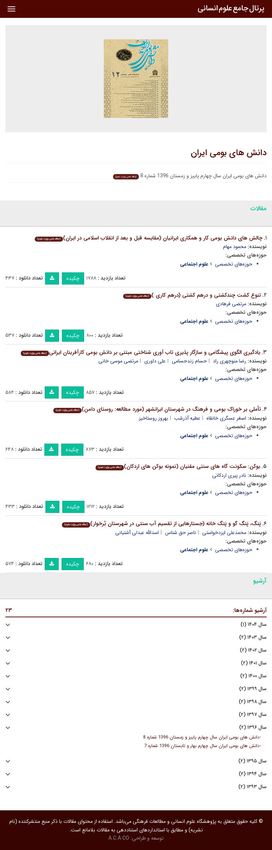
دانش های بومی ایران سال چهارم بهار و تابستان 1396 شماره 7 (201, 746)
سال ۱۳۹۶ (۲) (253, 727)
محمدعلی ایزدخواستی (224, 533)
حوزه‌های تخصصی (233, 264)
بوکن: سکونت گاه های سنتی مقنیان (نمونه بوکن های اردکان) (178, 466)
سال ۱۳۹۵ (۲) (252, 761)
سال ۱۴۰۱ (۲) (254, 663)
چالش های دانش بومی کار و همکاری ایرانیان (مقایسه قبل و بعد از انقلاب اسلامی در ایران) (148, 238)
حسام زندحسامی (189, 361)
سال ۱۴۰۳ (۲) (253, 637)
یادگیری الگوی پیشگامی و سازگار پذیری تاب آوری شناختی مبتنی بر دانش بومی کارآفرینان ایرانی (140, 352)
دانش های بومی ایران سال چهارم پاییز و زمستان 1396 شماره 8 (201, 737)
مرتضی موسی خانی (118, 361)
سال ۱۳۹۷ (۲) (253, 714)
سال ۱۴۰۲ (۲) (253, 650)
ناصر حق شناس (180, 533)
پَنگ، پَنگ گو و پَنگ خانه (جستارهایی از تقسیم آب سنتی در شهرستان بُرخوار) (161, 523)
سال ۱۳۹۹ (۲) (253, 689)
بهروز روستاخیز (153, 418)
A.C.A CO (118, 838)
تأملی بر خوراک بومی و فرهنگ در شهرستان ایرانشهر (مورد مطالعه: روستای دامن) (157, 409)
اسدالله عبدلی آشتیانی (137, 533)
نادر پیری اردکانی (229, 475)
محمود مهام (234, 247)
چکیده (73, 278)
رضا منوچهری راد (229, 361)
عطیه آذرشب (187, 418)
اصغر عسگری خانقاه (226, 418)
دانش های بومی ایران (229, 153)
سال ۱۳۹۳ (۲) (252, 787)
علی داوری (155, 361)
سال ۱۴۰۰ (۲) (253, 676)
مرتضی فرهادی (231, 304)
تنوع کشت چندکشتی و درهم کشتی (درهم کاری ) (192, 295)
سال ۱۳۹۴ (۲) (253, 774)
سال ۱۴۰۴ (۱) (254, 624)
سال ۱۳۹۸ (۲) (253, 702)
